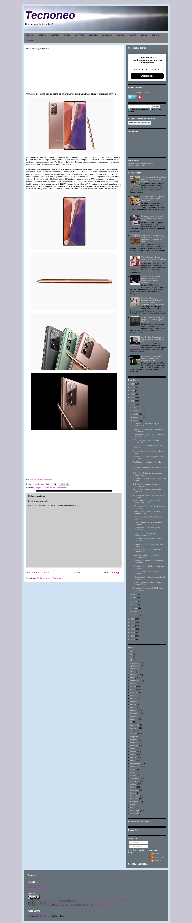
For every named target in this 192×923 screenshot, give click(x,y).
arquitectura (135, 669)
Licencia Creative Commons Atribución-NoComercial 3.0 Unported (101, 901)
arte (131, 672)
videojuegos (135, 811)
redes (132, 769)
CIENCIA (67, 35)
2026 (133, 384)
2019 (133, 619)
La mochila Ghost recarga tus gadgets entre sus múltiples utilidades (152, 319)
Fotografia (134, 713)
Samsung (33, 480)
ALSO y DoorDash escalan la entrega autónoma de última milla (152, 339)
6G (131, 657)
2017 (133, 626)
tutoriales (133, 805)
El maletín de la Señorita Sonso (140, 163)
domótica (133, 701)
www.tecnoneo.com (53, 903)
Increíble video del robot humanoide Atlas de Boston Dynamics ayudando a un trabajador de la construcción (152, 301)
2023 (133, 394)
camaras (133, 684)
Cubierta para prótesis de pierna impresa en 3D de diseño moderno (153, 179)
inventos (133, 734)
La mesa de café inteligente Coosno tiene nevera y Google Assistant (153, 218)
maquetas (134, 737)
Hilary (156, 854)
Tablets (133, 787)
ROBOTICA (54, 35)
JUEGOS (29, 40)
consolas (133, 692)
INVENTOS (93, 35)
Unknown (157, 861)
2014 (133, 636)
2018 (133, 622)
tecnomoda (134, 796)
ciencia (133, 687)
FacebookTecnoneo (141, 92)
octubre (136, 414)
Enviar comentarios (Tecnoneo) (49, 578)
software (133, 784)
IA (131, 722)
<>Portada (32, 914)
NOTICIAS (155, 35)
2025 (133, 387)
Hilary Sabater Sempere (48, 901)
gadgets (45, 488)
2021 (133, 401)
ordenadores (135, 763)
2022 (133, 397)
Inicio (77, 572)
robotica (133, 775)
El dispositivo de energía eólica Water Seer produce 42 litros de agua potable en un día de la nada (153, 238)
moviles (53, 488)
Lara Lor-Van (159, 857)
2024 (133, 391)
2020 (133, 404)
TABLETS (132, 35)
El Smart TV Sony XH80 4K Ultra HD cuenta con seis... (147, 512)
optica (132, 760)
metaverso (134, 743)
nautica (133, 755)
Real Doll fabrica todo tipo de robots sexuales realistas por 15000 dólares (152, 199)
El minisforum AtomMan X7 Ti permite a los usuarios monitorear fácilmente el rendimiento (152, 279)
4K (131, 651)
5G (131, 654)
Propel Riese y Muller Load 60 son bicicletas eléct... (146, 556)
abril (134, 604)
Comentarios (136, 847)
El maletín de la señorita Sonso (40, 885)
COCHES (42, 35)
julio (134, 594)
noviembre (137, 411)
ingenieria (134, 728)
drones (133, 704)
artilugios (38, 488)
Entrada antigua (112, 572)
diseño (132, 698)
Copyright (46, 916)
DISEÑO (144, 35)
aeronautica (134, 663)
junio (135, 598)
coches (133, 690)
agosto (135, 421)
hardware (134, 719)
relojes (132, 772)
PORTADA (30, 35)
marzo (135, 608)
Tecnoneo (50, 15)
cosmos (133, 695)
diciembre (136, 407)
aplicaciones (135, 666)
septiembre (137, 417)
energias (133, 710)
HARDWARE (107, 35)
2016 (133, 629)
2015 (133, 632)
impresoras (134, 725)
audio (132, 678)
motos (132, 749)
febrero (135, 611)
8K (131, 660)
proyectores (134, 766)
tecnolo (133, 793)
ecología (133, 707)
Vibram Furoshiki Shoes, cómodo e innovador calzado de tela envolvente (153, 259)
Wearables (134, 814)
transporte (134, 802)
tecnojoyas (134, 790)
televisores (134, 799)
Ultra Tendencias (46, 480)
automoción (134, 681)
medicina (133, 740)
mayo (135, 601)
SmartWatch (135, 781)
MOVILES (120, 35)
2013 (133, 639)
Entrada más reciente (38, 572)
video (132, 808)
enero (135, 615)
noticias (133, 757)
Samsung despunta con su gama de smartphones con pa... (146, 501)
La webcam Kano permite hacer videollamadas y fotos (145, 534)
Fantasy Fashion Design (137, 165)
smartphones (62, 488)
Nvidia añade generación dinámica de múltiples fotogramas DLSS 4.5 (151, 358)
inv (131, 731)
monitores (134, 746)
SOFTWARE (79, 35)
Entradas (134, 843)
